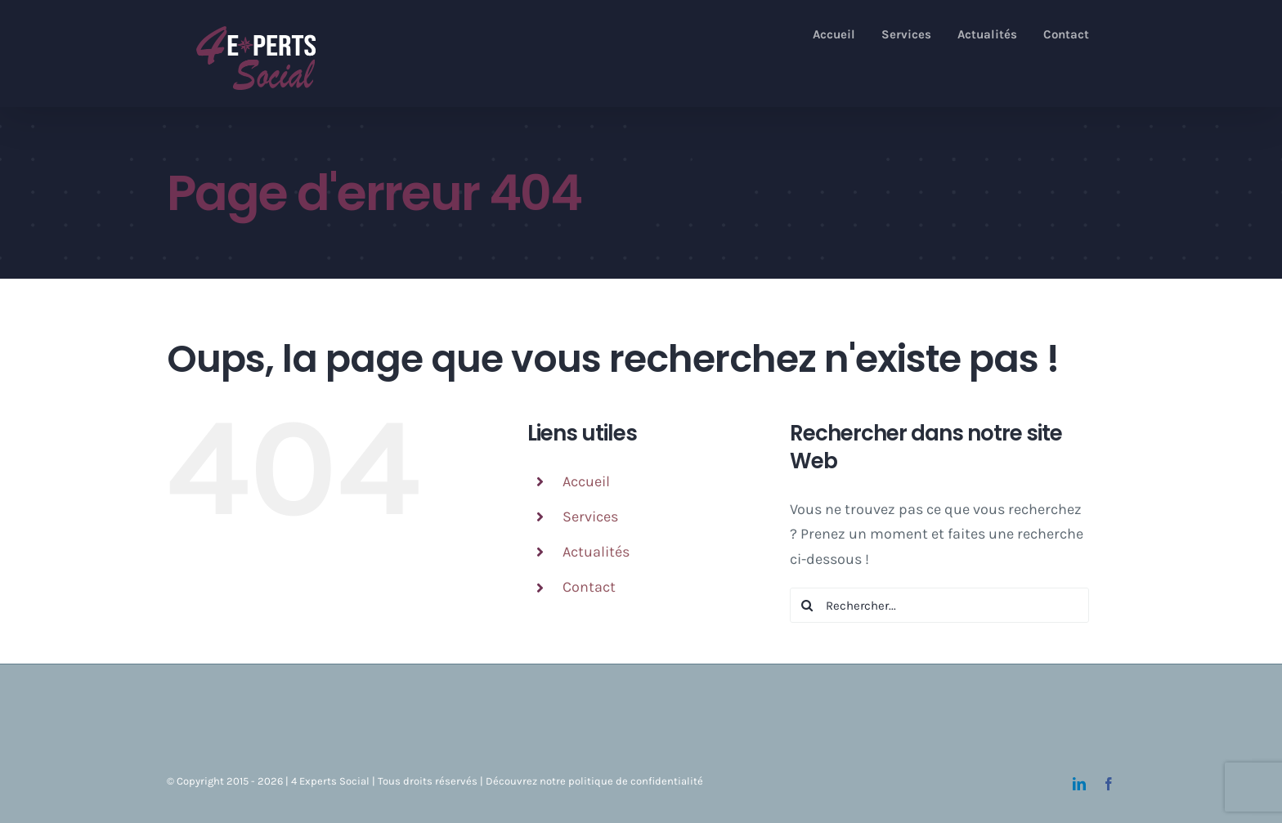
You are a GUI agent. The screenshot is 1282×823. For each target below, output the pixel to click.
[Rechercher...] (940, 605)
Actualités (596, 552)
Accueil (586, 481)
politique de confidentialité (635, 781)
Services (590, 517)
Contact (589, 587)
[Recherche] (807, 605)
